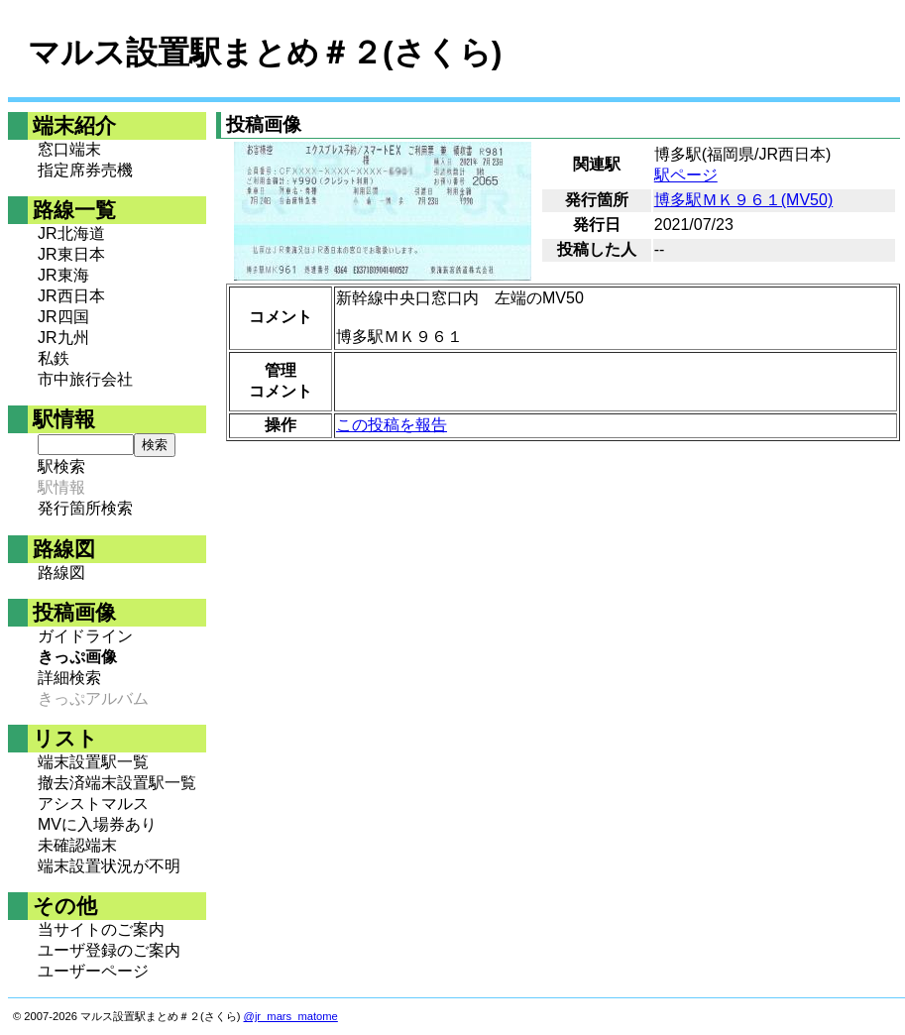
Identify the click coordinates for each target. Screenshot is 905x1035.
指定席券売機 (85, 170)
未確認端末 (77, 845)
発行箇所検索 (85, 508)
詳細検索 (69, 677)
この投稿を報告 (391, 424)
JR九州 (63, 337)
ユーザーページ (93, 971)
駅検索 (61, 466)
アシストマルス (93, 803)
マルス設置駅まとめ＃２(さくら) (265, 52)
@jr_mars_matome (291, 1016)
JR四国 (63, 316)
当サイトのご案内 (101, 929)
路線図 (61, 572)
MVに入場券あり (97, 824)
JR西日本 (71, 296)
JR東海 (63, 275)
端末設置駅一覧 (93, 761)
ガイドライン (85, 636)
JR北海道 (71, 233)
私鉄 (53, 358)
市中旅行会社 (85, 379)
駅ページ (686, 175)
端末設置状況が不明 (109, 866)
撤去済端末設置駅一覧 (117, 782)
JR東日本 (71, 254)
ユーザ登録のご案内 (109, 950)
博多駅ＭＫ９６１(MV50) (743, 199)
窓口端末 (69, 149)
